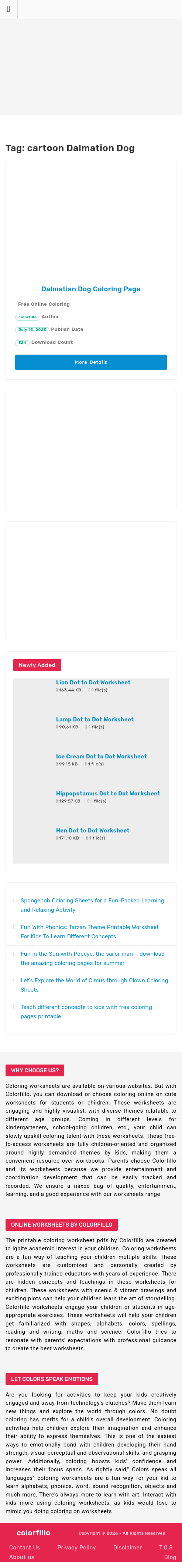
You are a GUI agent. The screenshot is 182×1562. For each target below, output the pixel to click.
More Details (91, 362)
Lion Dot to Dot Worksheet (93, 682)
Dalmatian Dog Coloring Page (90, 289)
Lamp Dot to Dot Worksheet (95, 719)
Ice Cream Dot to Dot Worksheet (101, 756)
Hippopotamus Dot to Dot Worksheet (108, 793)
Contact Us (24, 1547)
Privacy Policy (76, 1547)
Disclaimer (127, 1547)
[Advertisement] (91, 57)
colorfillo (27, 317)
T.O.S (166, 1547)
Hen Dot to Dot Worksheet (93, 830)
